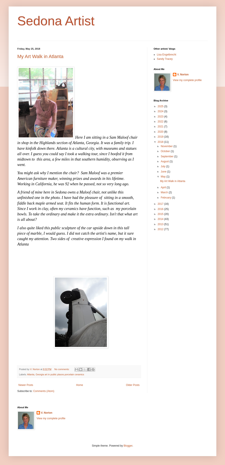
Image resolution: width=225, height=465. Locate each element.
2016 (161, 209)
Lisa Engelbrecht (166, 54)
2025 (161, 106)
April (164, 187)
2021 (161, 126)
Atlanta (30, 374)
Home (79, 385)
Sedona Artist (56, 21)
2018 (161, 141)
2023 (161, 116)
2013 (161, 224)
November (167, 146)
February (166, 197)
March (165, 192)
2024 (161, 111)
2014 (161, 219)
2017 (161, 203)
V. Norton (183, 74)
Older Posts (133, 385)
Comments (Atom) (43, 391)
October (166, 151)
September (167, 156)
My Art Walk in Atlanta (40, 56)
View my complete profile (187, 80)
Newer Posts (25, 385)
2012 (161, 229)
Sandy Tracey (165, 58)
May (163, 176)
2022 (161, 121)
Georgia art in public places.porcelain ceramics (60, 374)
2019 (161, 136)
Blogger (128, 445)
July (163, 166)
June (164, 171)
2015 (161, 214)
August (165, 161)
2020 (161, 131)
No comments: (62, 369)
